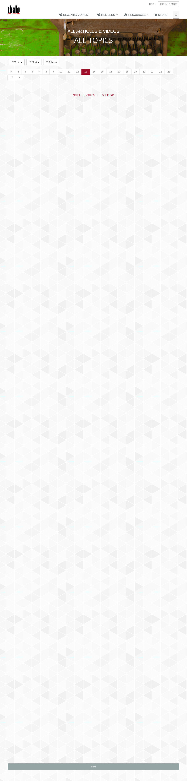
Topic (16, 62)
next (93, 766)
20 (143, 71)
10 (61, 71)
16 (110, 71)
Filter (51, 62)
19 (135, 71)
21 (152, 71)
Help (151, 4)
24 (11, 77)
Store (161, 14)
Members (106, 14)
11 (69, 71)
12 (77, 71)
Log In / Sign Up (168, 4)
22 (160, 71)
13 (85, 71)
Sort (34, 62)
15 (102, 71)
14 (94, 71)
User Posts (108, 95)
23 (168, 71)
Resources (135, 14)
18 (127, 71)
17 (119, 71)
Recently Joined (73, 14)
